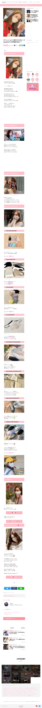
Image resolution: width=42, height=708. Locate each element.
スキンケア (25, 695)
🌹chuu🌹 (14, 512)
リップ (14, 695)
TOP (2, 5)
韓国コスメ (15, 688)
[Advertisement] (12, 116)
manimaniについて (10, 701)
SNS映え (6, 667)
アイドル (27, 691)
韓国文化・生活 (16, 680)
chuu (6, 612)
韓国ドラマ (6, 693)
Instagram (21, 693)
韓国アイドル (7, 689)
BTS (35, 693)
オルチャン (26, 667)
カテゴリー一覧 (16, 701)
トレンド (31, 689)
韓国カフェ (19, 695)
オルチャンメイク (13, 691)
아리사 (16, 45)
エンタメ (16, 667)
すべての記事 (5, 701)
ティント (10, 695)
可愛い (16, 693)
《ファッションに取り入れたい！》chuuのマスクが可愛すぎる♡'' (20, 5)
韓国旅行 (25, 680)
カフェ (32, 691)
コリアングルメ (35, 667)
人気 (22, 691)
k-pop (16, 689)
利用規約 (32, 701)
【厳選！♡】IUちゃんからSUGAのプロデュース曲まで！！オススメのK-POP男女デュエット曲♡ (17, 647)
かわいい (11, 693)
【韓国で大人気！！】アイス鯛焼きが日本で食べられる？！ (17, 640)
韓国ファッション (8, 614)
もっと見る (36, 8)
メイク (12, 689)
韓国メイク (6, 691)
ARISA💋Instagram (14, 577)
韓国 (5, 688)
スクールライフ (6, 674)
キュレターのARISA (7, 83)
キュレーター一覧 (24, 701)
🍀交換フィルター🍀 (14, 521)
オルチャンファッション (29, 693)
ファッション (7, 5)
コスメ (21, 689)
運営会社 (28, 701)
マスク (18, 612)
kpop (36, 689)
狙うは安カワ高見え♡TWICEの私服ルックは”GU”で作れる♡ (17, 633)
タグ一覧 (19, 701)
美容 (5, 695)
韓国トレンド (6, 680)
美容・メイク (35, 674)
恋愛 (26, 674)
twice (19, 691)
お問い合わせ (36, 701)
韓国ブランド (31, 695)
